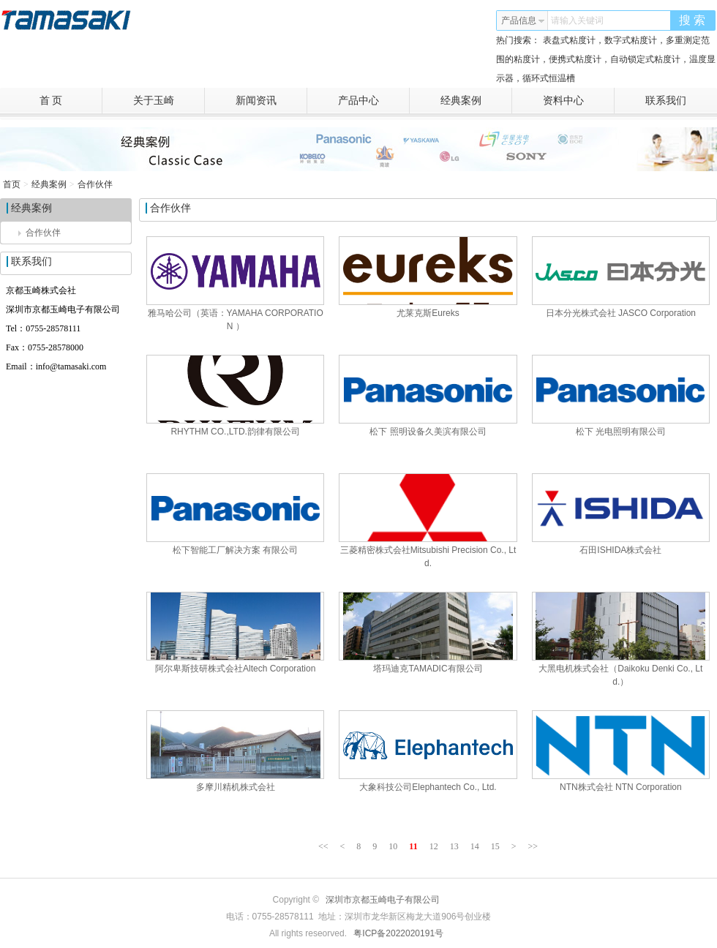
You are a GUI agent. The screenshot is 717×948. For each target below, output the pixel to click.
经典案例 (476, 101)
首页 (11, 184)
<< (323, 846)
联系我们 (665, 100)
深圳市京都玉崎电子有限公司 (383, 900)
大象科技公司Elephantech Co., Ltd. (427, 787)
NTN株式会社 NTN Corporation (621, 787)
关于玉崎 (169, 101)
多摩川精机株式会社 (235, 787)
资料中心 (579, 101)
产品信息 (523, 20)
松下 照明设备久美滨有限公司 (427, 431)
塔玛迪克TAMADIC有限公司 (427, 668)
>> (533, 846)
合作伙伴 (95, 184)
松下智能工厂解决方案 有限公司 (235, 550)
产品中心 (374, 101)
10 (392, 846)
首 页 (71, 101)
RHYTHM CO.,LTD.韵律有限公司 (234, 431)
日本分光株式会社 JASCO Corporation (621, 313)
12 (433, 846)
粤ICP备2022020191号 (398, 933)
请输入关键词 (577, 20)
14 (474, 846)
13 (454, 846)
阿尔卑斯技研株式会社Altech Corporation (235, 668)
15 (495, 846)
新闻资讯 (272, 101)
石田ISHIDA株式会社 (620, 550)
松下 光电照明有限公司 (621, 431)
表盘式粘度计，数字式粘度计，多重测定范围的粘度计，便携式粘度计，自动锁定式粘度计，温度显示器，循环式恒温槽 (606, 59)
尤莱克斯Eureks (428, 313)
